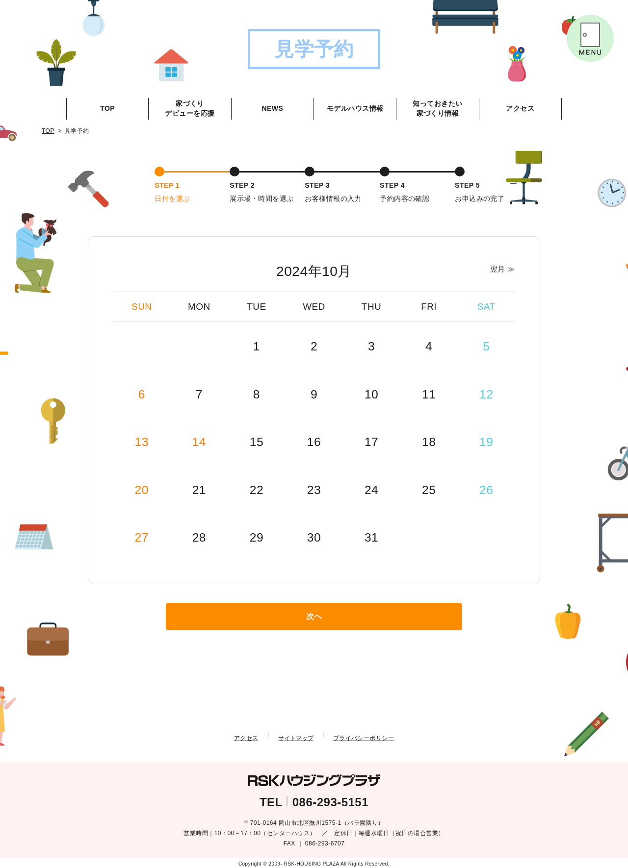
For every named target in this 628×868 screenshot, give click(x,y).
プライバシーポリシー (363, 736)
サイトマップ (296, 736)
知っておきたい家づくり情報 (437, 108)
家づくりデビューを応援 (189, 108)
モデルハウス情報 (355, 108)
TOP (107, 108)
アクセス (520, 108)
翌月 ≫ (500, 268)
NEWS (272, 108)
